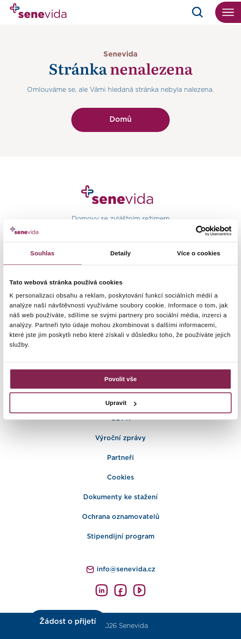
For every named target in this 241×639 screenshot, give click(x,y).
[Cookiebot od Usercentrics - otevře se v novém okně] (196, 230)
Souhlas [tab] (42, 253)
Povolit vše (120, 378)
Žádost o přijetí (67, 621)
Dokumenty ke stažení (120, 497)
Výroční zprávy (120, 438)
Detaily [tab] (120, 253)
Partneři (120, 458)
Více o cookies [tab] (199, 253)
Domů (120, 119)
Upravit (120, 402)
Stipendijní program (121, 536)
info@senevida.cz (126, 569)
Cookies (120, 477)
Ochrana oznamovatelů (120, 517)
